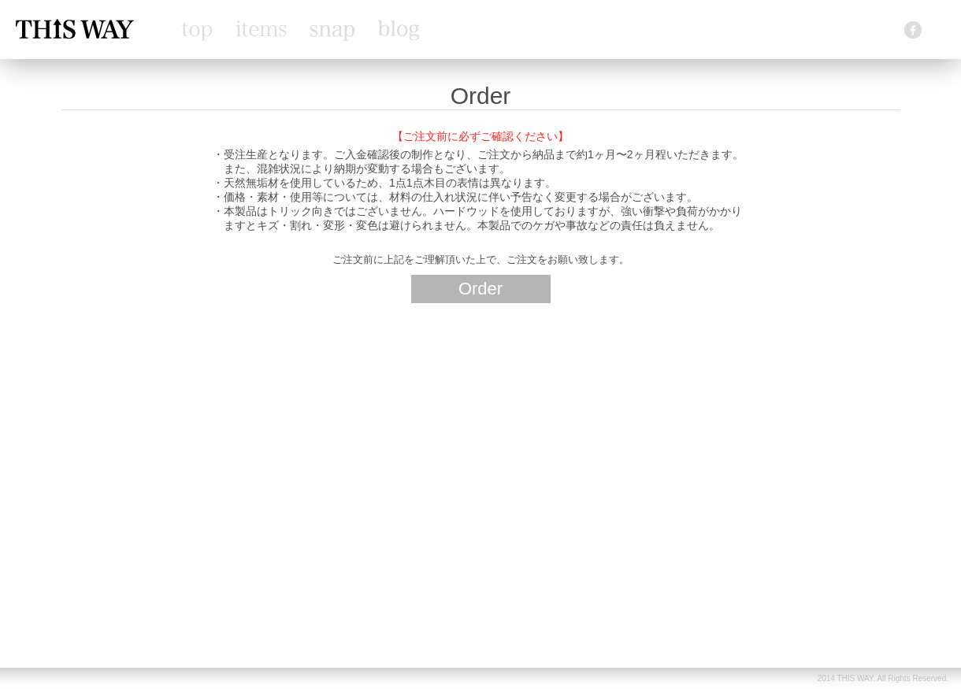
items (261, 28)
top (197, 31)
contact (874, 30)
